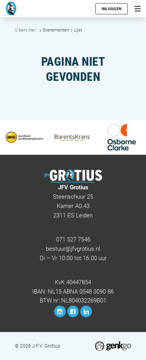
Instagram (60, 311)
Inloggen (111, 9)
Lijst (78, 30)
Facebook (73, 311)
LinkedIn (86, 311)
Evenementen (56, 30)
